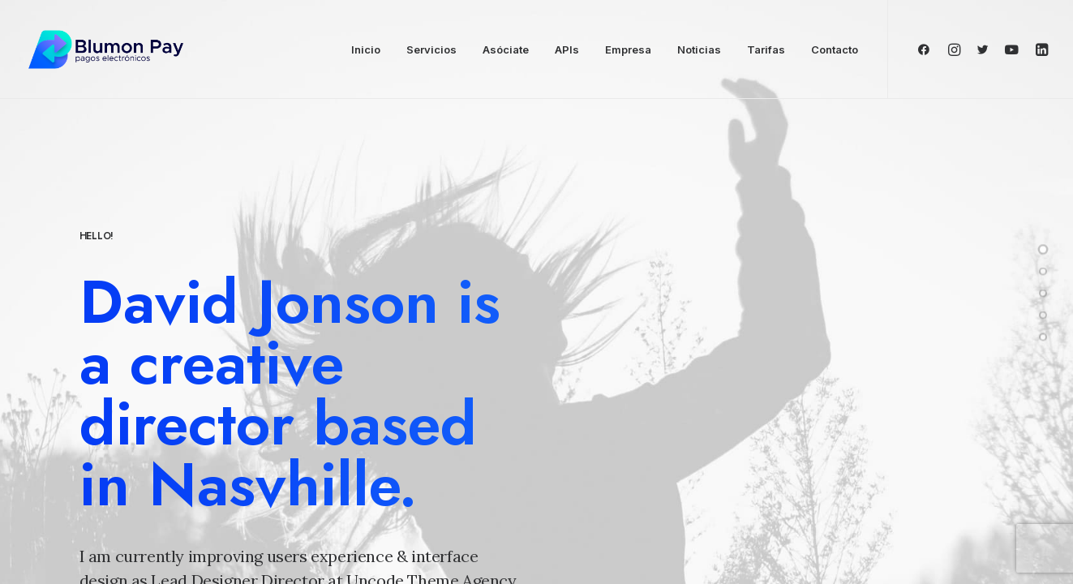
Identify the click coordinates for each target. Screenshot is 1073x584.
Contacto (834, 49)
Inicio (365, 49)
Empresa (628, 49)
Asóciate (506, 49)
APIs (567, 49)
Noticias (699, 49)
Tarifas (766, 49)
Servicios (431, 49)
